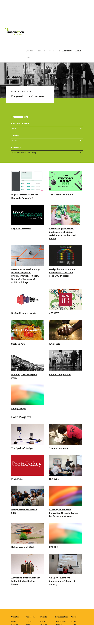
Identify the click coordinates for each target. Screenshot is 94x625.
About (78, 51)
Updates (29, 51)
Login (28, 57)
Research (41, 51)
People (52, 51)
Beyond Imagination (28, 96)
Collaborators (65, 51)
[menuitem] (29, 51)
